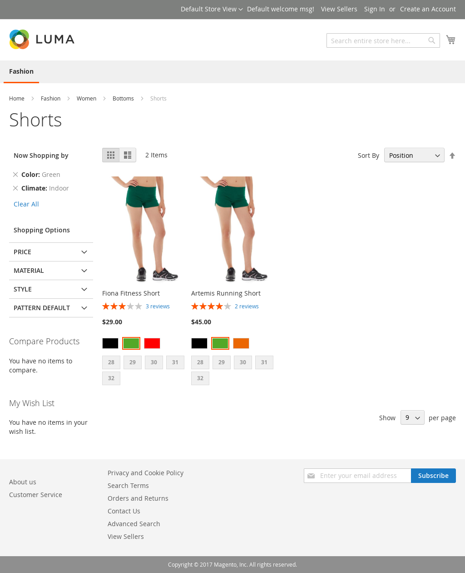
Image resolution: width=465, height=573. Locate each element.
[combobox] (383, 40)
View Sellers (339, 9)
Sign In (374, 9)
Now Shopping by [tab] (41, 155)
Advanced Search (134, 523)
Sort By (368, 155)
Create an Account (428, 9)
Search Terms (128, 485)
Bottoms (124, 98)
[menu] (232, 71)
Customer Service (35, 494)
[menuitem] (21, 71)
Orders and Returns (138, 498)
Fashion (51, 98)
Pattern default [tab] (42, 307)
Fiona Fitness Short (131, 293)
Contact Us (124, 511)
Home (17, 98)
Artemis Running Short (226, 293)
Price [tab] (22, 251)
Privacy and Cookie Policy (145, 472)
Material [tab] (29, 270)
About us (22, 482)
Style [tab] (23, 289)
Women (87, 98)
